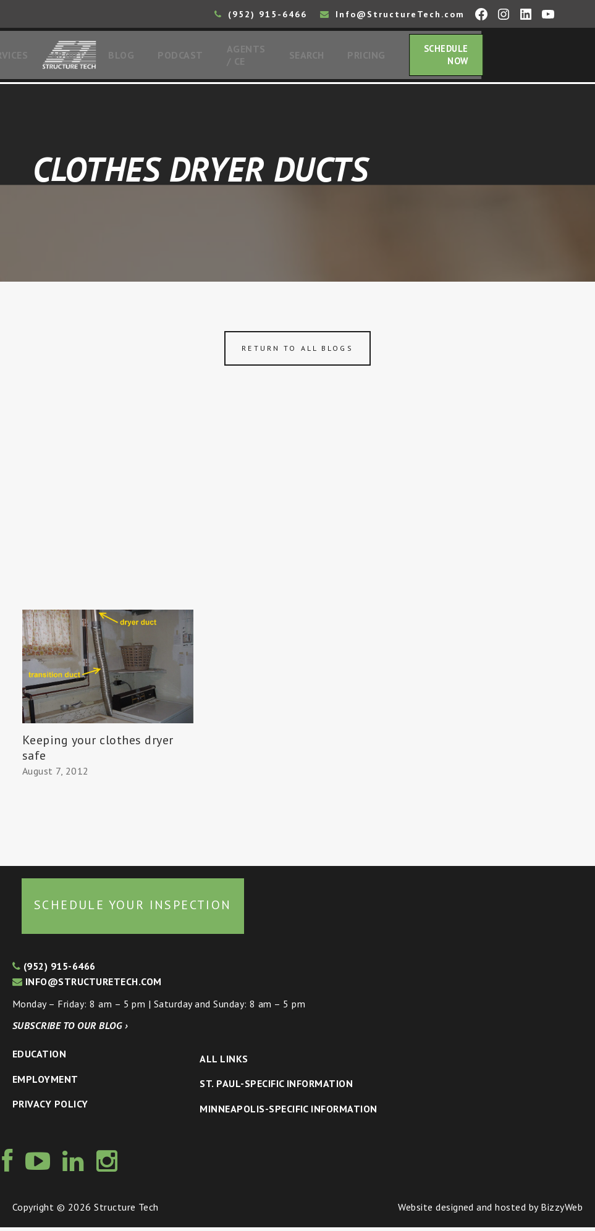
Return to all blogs (297, 351)
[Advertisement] (297, 520)
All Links (224, 1062)
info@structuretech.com (87, 985)
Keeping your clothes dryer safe (97, 751)
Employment (45, 1083)
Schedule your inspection (133, 909)
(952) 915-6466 (260, 14)
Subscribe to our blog (70, 1029)
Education (39, 1057)
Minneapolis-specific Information (288, 1112)
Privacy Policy (50, 1107)
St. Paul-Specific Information (276, 1087)
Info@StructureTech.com (392, 14)
